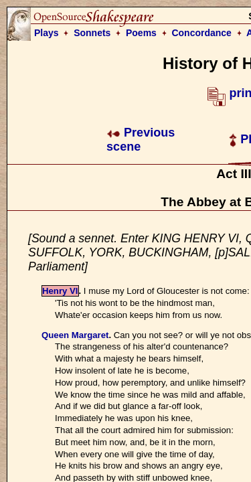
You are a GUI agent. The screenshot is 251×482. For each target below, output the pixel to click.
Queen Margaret (74, 335)
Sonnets (92, 32)
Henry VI (60, 291)
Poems (141, 32)
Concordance (201, 32)
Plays (46, 32)
